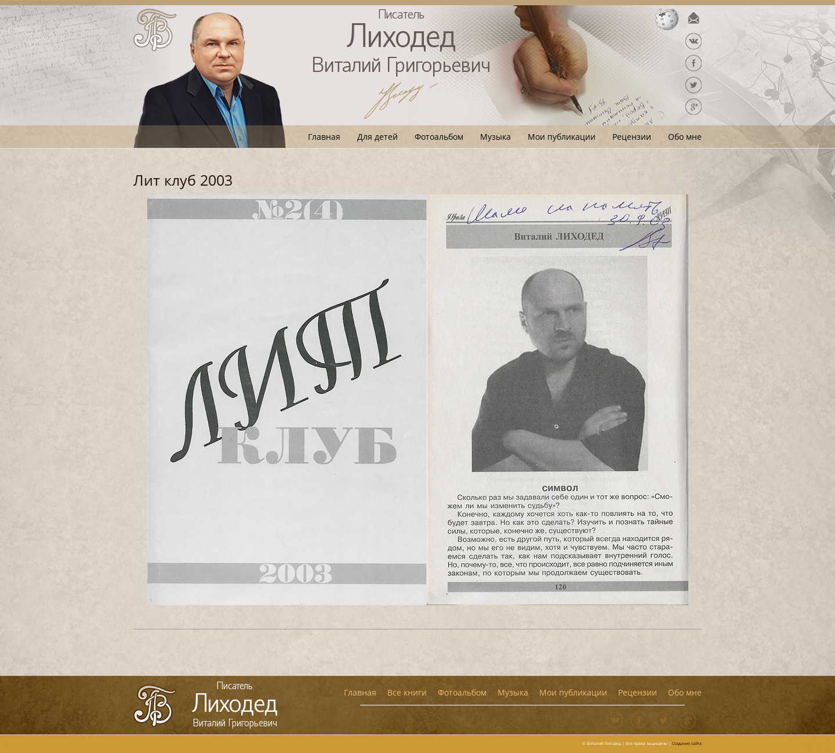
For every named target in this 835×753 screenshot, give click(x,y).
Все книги (407, 692)
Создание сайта (687, 743)
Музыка (495, 136)
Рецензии (631, 136)
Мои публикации (562, 136)
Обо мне (685, 136)
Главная (324, 136)
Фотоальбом (439, 136)
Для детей (377, 136)
